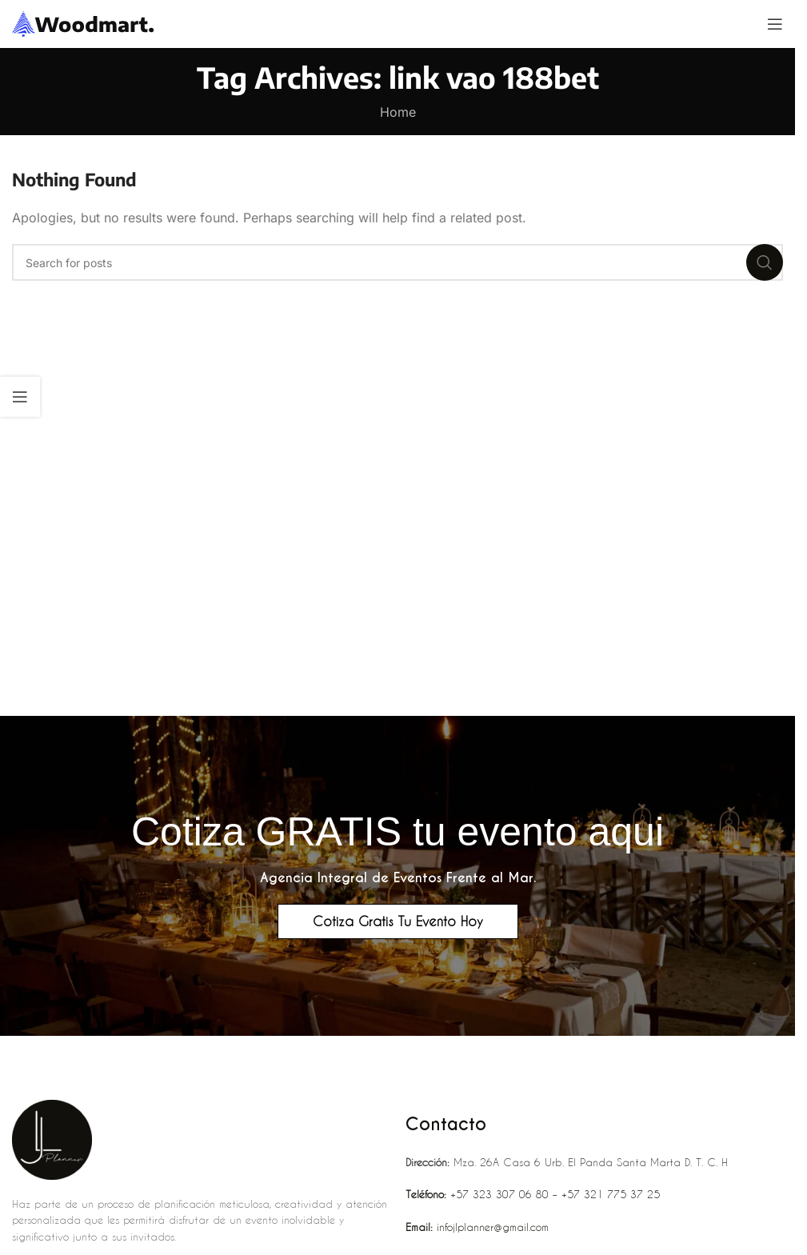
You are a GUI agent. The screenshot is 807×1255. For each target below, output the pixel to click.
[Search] (397, 262)
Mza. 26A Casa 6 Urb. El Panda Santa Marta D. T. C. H (566, 1162)
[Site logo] (83, 22)
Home (398, 112)
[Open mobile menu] (775, 24)
